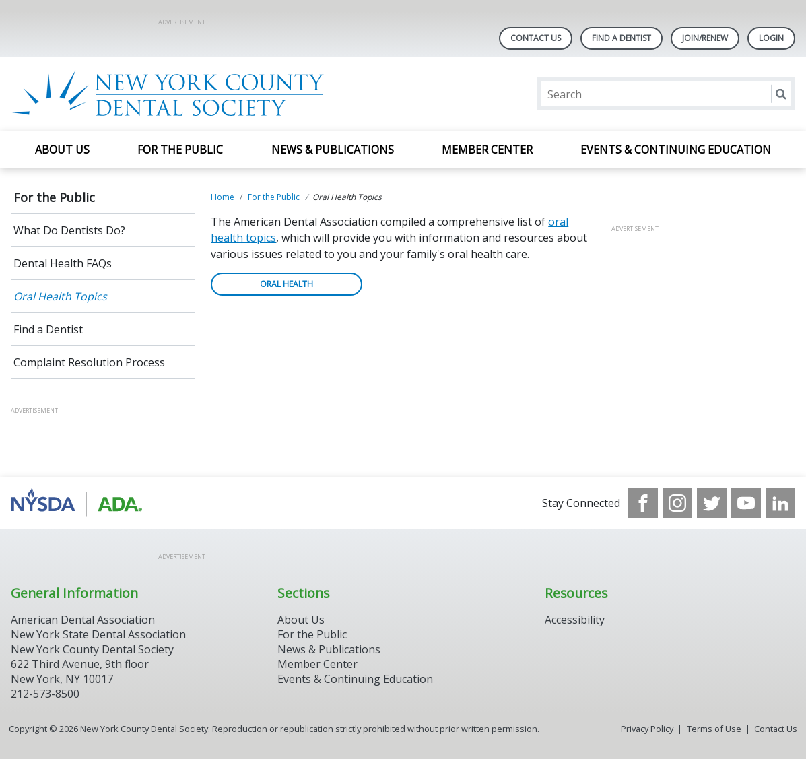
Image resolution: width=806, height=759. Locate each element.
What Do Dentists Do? (69, 230)
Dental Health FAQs (62, 263)
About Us (62, 149)
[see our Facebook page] (643, 503)
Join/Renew (705, 38)
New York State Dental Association (98, 634)
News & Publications (332, 149)
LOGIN (771, 38)
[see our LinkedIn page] (780, 503)
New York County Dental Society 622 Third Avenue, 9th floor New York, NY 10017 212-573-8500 (92, 671)
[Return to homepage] (185, 94)
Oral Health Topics (60, 296)
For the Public (180, 149)
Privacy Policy (647, 729)
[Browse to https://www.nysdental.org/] (79, 503)
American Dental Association (83, 619)
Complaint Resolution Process (89, 362)
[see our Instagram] (677, 503)
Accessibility (575, 619)
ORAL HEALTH (286, 284)
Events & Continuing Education (675, 149)
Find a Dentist (48, 329)
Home (222, 197)
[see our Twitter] (712, 503)
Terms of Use (714, 729)
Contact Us (535, 38)
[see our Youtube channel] (746, 503)
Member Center (487, 149)
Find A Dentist (621, 38)
